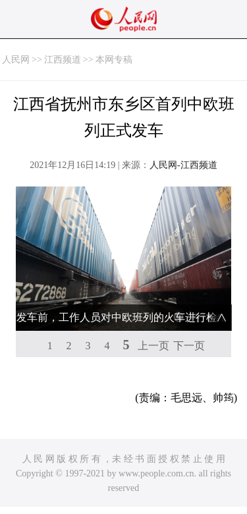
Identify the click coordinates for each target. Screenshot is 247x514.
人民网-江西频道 (183, 165)
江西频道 (62, 60)
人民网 (16, 60)
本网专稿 (114, 60)
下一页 (189, 345)
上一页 (153, 345)
